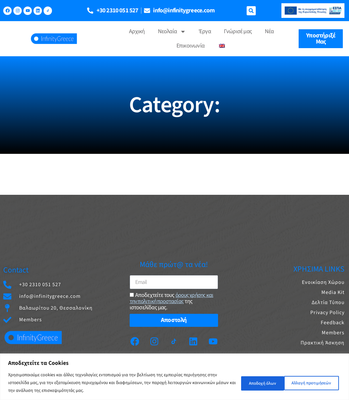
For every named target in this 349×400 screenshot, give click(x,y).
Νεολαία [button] (172, 31)
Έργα (205, 31)
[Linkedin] (194, 341)
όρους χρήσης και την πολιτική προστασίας (173, 298)
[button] (251, 10)
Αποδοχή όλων (317, 383)
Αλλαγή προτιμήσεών (260, 383)
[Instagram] (153, 341)
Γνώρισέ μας (238, 31)
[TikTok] (48, 11)
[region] (174, 376)
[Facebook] (132, 341)
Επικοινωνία (190, 46)
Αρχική (137, 31)
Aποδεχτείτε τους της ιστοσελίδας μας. (173, 301)
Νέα (269, 31)
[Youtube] (214, 341)
